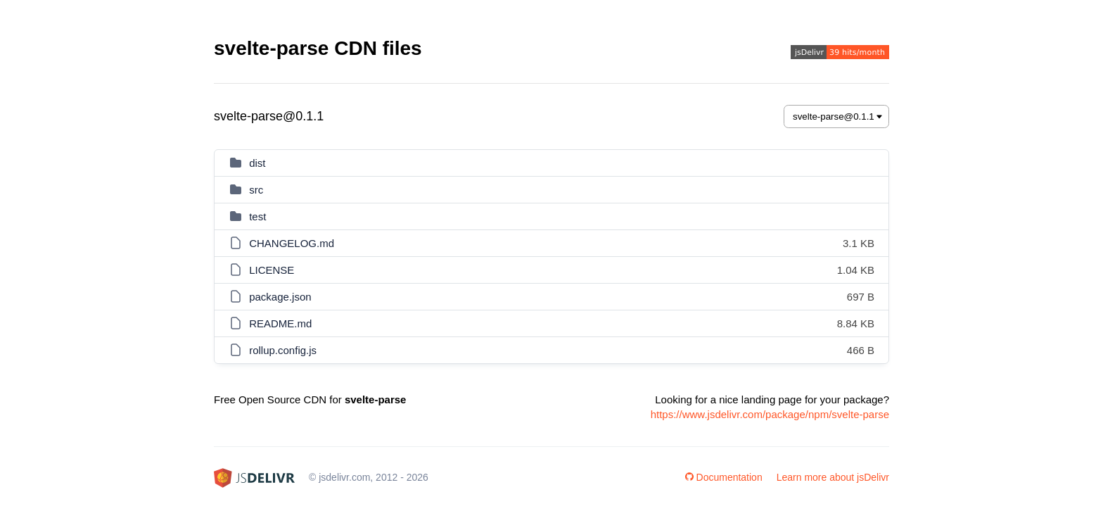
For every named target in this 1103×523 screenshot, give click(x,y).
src (256, 190)
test (257, 216)
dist (257, 163)
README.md (280, 323)
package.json (280, 297)
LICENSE (271, 270)
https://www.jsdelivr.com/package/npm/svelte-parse (770, 414)
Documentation (724, 477)
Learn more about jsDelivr (833, 477)
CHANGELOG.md (291, 243)
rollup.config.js (283, 350)
